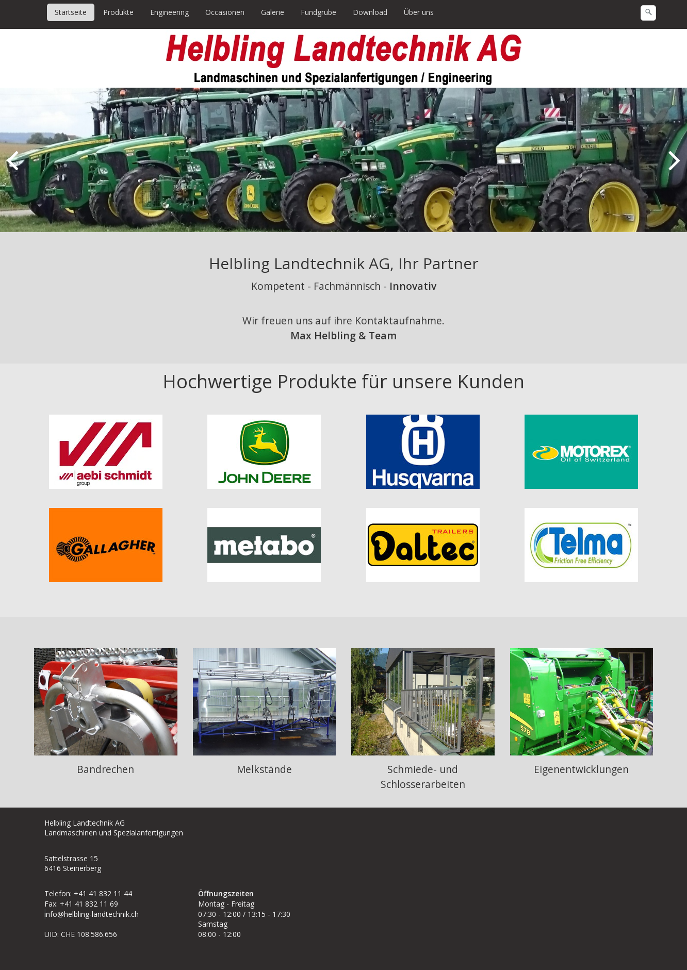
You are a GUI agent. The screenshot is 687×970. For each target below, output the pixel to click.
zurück (15, 168)
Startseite (71, 12)
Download (370, 12)
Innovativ (412, 286)
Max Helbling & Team (343, 335)
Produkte (118, 12)
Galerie (272, 12)
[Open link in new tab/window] (423, 545)
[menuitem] (71, 12)
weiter (671, 168)
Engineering (169, 12)
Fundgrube (318, 12)
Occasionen (224, 12)
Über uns (419, 12)
